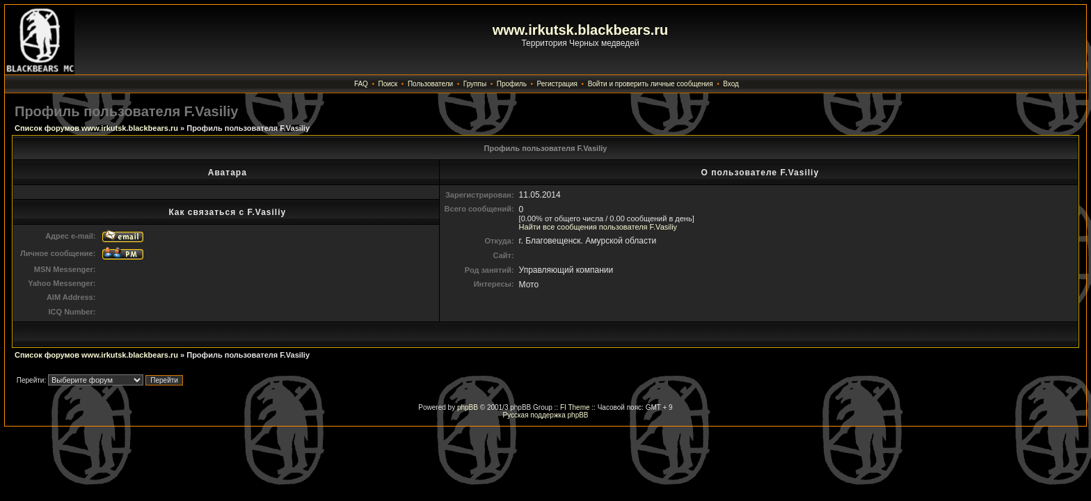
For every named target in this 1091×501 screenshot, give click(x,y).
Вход (731, 84)
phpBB (467, 407)
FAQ (361, 84)
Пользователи (430, 84)
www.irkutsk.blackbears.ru (581, 30)
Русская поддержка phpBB (545, 415)
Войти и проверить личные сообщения (650, 84)
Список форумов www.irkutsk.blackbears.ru (96, 128)
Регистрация (557, 84)
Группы (474, 84)
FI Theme (575, 407)
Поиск (388, 84)
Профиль (512, 84)
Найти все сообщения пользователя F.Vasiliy (598, 227)
